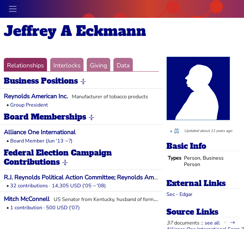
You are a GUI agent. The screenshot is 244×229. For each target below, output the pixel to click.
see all (212, 222)
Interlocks (66, 65)
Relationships (25, 65)
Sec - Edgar (179, 194)
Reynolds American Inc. (36, 96)
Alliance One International (40, 132)
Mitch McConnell (27, 199)
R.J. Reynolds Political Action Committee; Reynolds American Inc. (92, 177)
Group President (29, 104)
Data (123, 65)
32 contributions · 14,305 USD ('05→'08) (58, 185)
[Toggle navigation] (13, 9)
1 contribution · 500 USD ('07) (45, 207)
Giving (98, 65)
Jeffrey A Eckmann (75, 31)
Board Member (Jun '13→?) (41, 140)
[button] (83, 81)
